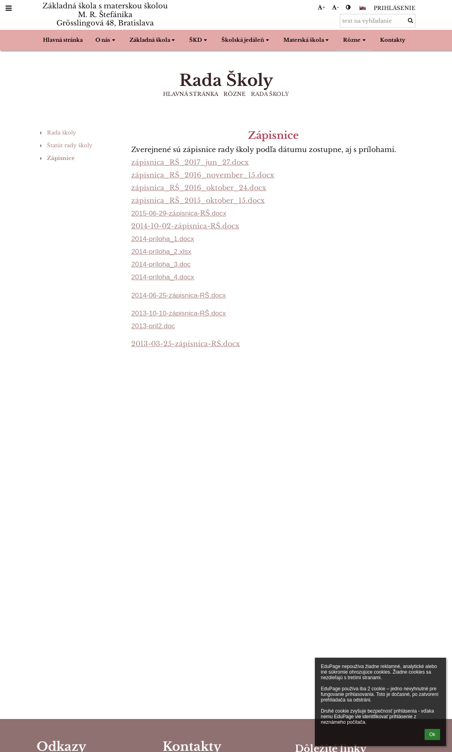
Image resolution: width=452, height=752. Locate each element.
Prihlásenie (394, 8)
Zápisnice (61, 158)
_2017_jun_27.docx (214, 162)
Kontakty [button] (392, 40)
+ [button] (321, 7)
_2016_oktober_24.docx (222, 187)
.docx (218, 213)
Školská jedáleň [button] (246, 40)
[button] (363, 8)
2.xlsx (182, 251)
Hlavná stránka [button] (63, 40)
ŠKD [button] (199, 40)
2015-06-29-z (151, 213)
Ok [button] (432, 734)
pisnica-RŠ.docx (211, 343)
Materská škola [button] (307, 40)
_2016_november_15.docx (226, 175)
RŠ (174, 162)
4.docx (184, 277)
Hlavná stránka (190, 94)
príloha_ (161, 251)
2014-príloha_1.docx (162, 239)
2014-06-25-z (151, 295)
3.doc (182, 264)
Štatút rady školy (70, 145)
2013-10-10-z (151, 313)
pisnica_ (154, 187)
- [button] (335, 7)
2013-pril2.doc (153, 326)
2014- (140, 251)
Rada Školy (270, 94)
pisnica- (188, 213)
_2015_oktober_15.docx (222, 200)
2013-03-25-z (155, 343)
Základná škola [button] (153, 40)
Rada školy (61, 132)
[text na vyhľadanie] (377, 21)
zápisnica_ (150, 162)
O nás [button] (106, 40)
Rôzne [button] (355, 40)
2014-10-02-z (154, 226)
